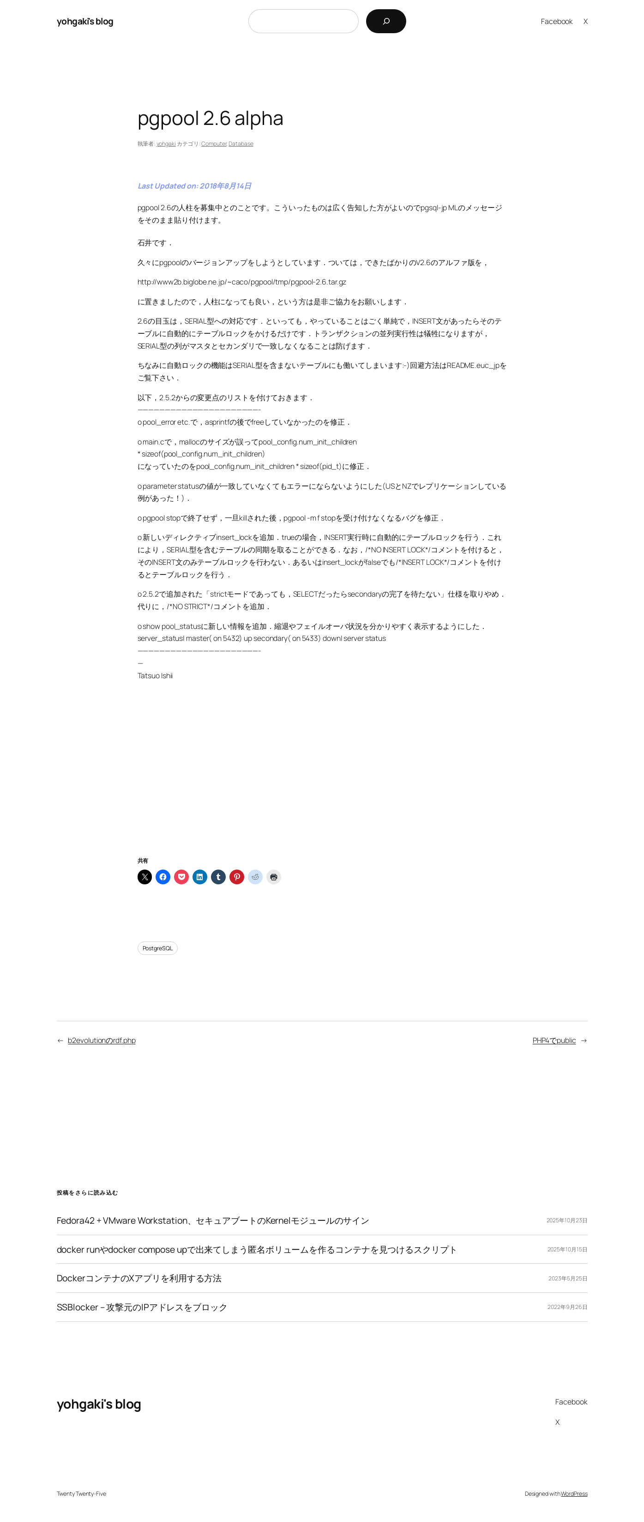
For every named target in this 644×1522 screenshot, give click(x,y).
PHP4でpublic (554, 1040)
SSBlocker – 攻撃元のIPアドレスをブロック (142, 1307)
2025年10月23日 (567, 1220)
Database (241, 144)
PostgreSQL (158, 948)
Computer (213, 144)
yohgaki (166, 144)
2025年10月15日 (568, 1249)
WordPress (574, 1494)
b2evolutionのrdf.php (101, 1040)
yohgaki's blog (85, 21)
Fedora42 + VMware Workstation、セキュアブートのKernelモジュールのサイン (213, 1220)
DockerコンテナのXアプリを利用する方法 (139, 1278)
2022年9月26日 (567, 1307)
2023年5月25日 (567, 1278)
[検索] (386, 21)
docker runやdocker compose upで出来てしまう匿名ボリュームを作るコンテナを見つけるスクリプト (257, 1249)
